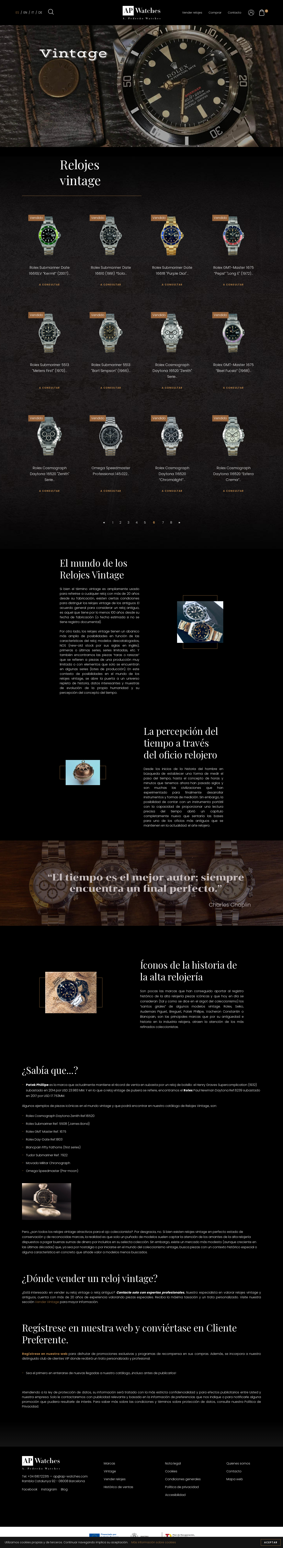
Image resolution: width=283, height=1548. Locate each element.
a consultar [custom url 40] (110, 387)
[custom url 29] (172, 236)
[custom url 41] (172, 333)
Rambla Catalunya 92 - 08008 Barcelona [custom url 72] (53, 1481)
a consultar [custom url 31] (172, 284)
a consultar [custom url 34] (233, 284)
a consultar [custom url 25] (49, 284)
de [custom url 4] (40, 12)
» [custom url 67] (179, 522)
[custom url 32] (233, 236)
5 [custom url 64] (145, 522)
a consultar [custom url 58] (233, 490)
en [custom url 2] (25, 12)
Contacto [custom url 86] (234, 1471)
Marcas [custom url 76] (109, 1463)
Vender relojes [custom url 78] (115, 1479)
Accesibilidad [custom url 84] (175, 1495)
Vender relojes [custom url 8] (192, 13)
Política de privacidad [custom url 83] (182, 1487)
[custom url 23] (49, 236)
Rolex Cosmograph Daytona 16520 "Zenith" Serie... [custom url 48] (49, 473)
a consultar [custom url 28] (110, 284)
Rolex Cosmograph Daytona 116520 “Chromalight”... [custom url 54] (172, 473)
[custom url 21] (262, 12)
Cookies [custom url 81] (171, 1471)
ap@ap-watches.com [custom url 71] (70, 1476)
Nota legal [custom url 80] (173, 1463)
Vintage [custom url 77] (110, 1471)
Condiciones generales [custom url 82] (183, 1479)
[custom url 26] (111, 236)
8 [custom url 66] (171, 522)
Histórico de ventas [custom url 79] (118, 1487)
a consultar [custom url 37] (49, 387)
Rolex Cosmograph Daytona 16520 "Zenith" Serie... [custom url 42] (172, 370)
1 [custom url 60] (112, 522)
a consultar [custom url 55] (172, 490)
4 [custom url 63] (137, 522)
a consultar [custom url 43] (172, 387)
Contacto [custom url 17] (234, 13)
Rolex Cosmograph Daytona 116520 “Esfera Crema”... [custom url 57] (233, 473)
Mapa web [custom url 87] (234, 1479)
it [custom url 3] (33, 12)
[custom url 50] (111, 436)
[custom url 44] (233, 333)
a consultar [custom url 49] (49, 490)
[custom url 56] (233, 436)
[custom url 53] (172, 436)
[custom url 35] (49, 333)
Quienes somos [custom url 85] (238, 1463)
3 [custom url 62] (128, 522)
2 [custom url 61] (120, 522)
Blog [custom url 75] (64, 1489)
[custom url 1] (141, 12)
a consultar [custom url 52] (110, 490)
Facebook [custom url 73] (29, 1489)
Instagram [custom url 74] (49, 1489)
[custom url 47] (49, 436)
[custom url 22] (266, 11)
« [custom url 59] (104, 522)
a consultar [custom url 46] (233, 387)
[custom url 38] (111, 333)
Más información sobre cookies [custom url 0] (153, 1542)
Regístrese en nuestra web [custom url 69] (44, 1354)
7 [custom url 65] (163, 522)
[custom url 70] (59, 1462)
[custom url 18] (251, 12)
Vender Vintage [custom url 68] (47, 1302)
